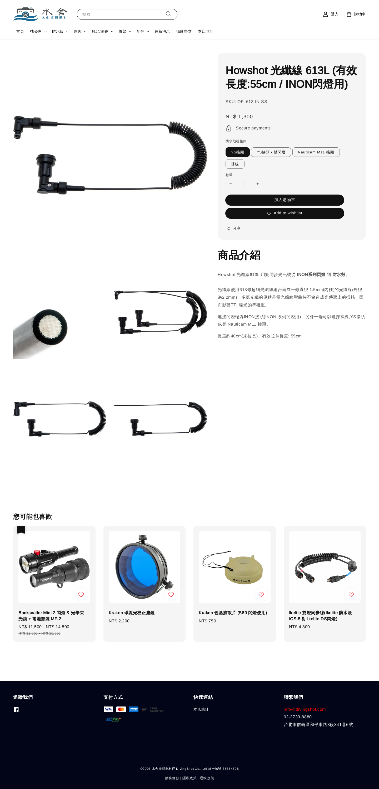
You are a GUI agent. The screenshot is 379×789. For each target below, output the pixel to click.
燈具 (78, 31)
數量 (229, 175)
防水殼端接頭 (236, 141)
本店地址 (205, 31)
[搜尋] (168, 14)
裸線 (235, 164)
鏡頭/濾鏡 (100, 31)
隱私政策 (189, 778)
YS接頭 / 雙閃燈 (271, 152)
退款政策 (207, 778)
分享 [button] (233, 228)
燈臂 (122, 31)
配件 (140, 31)
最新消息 (162, 31)
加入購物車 (284, 199)
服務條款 (172, 778)
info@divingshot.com (305, 709)
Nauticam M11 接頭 (316, 152)
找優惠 (36, 31)
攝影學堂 (184, 31)
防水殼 (58, 31)
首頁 (20, 31)
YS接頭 (237, 152)
